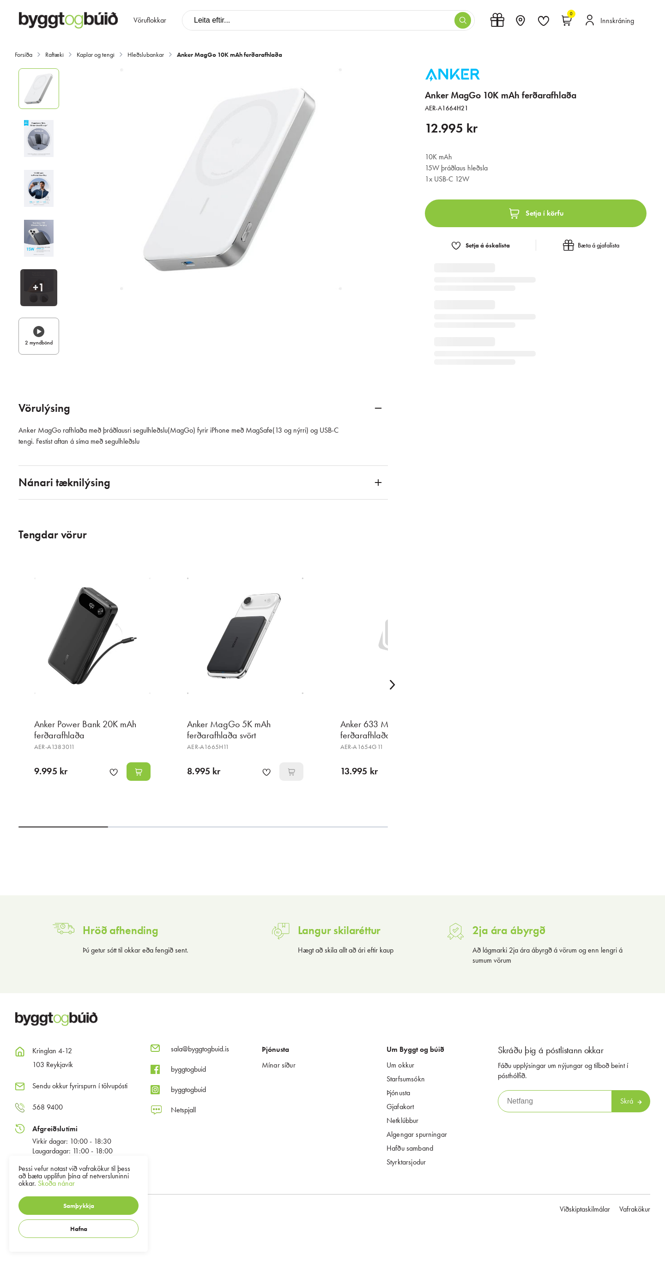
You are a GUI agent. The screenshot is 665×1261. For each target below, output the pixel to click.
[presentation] (150, 20)
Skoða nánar (56, 1183)
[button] (78, 1205)
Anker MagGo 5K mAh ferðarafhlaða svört (229, 729)
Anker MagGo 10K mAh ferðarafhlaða (229, 54)
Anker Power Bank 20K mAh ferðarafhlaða (85, 729)
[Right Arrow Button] (392, 685)
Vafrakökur (634, 1209)
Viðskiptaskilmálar (585, 1209)
